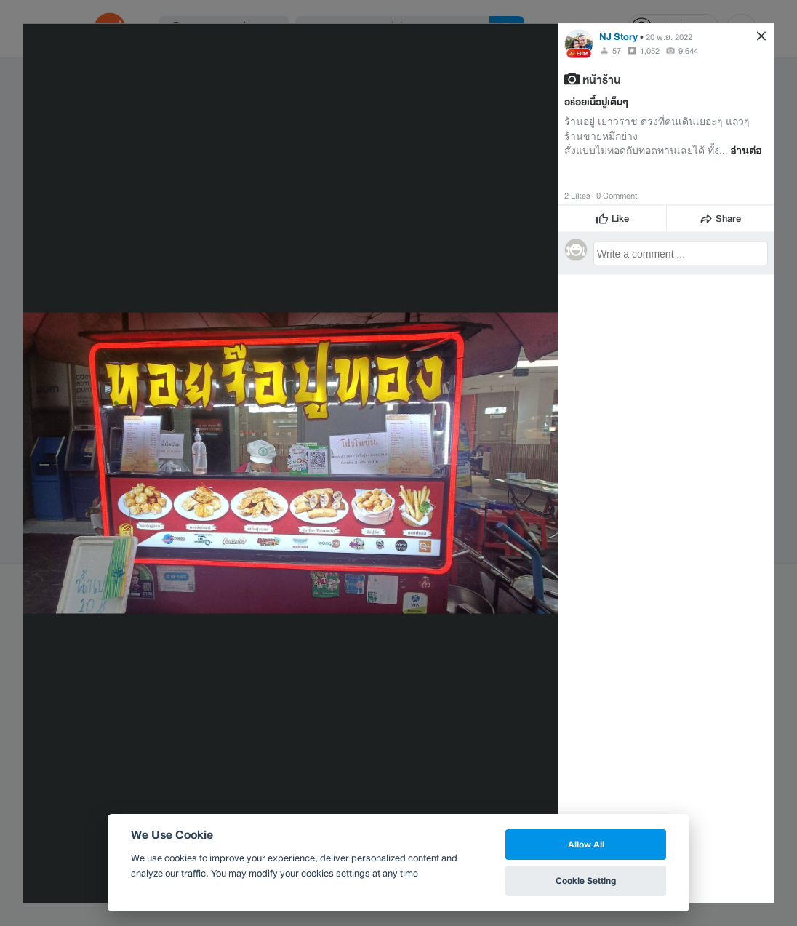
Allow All (586, 844)
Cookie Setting (586, 880)
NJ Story (618, 36)
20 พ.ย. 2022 (669, 36)
